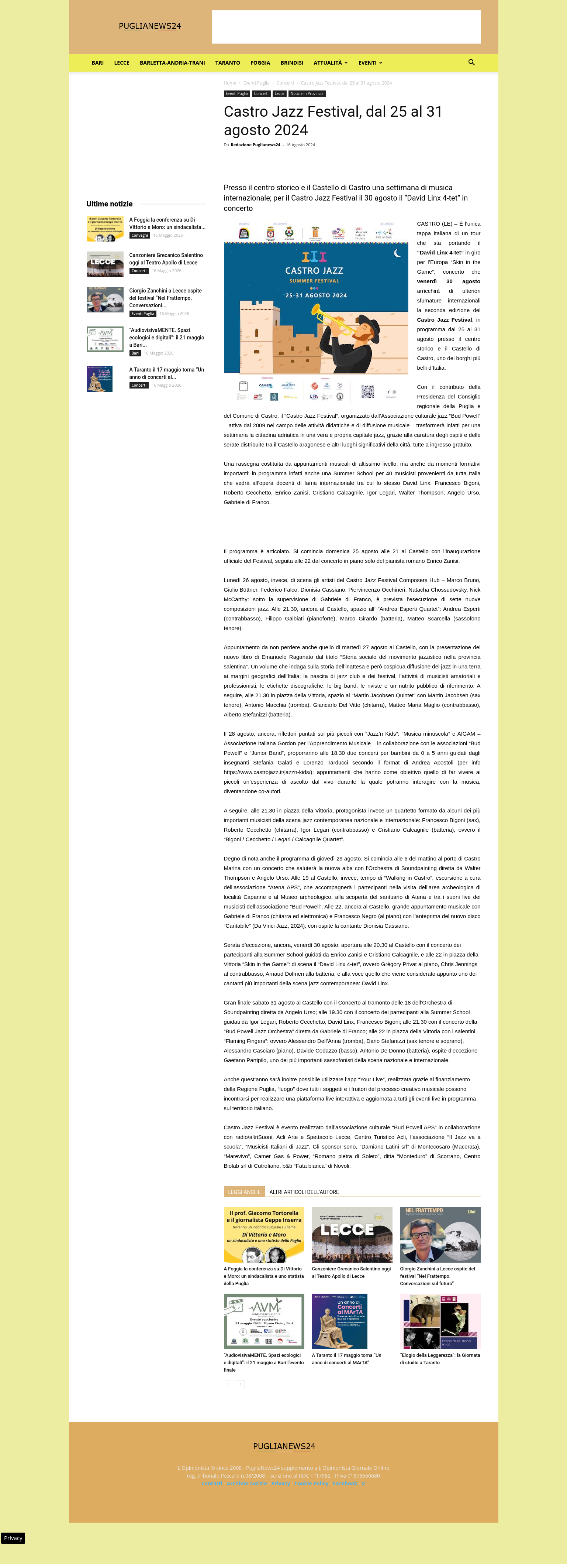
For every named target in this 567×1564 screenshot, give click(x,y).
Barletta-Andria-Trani (172, 62)
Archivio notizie (247, 1483)
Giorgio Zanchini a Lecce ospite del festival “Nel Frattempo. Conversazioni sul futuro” (437, 1276)
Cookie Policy (311, 1483)
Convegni (140, 235)
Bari (98, 62)
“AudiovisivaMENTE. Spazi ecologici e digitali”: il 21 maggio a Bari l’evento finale (264, 1362)
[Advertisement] (346, 27)
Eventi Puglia (256, 83)
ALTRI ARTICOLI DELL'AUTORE (304, 1192)
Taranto (227, 62)
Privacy (280, 1483)
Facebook (345, 1483)
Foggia (260, 62)
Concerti (285, 83)
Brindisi (292, 62)
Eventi (371, 62)
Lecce (121, 62)
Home (230, 83)
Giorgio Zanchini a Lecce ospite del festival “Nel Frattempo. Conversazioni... (165, 298)
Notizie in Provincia (307, 93)
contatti (212, 1483)
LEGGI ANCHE (244, 1192)
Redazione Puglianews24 (255, 144)
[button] (472, 63)
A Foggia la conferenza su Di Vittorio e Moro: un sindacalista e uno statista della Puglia (264, 1276)
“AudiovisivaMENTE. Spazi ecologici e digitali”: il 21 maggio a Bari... (166, 337)
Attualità (331, 62)
